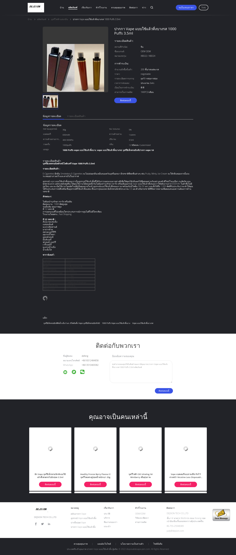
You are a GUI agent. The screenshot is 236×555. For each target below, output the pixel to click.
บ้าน (62, 7)
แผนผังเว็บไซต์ (104, 544)
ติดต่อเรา (133, 7)
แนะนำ (107, 526)
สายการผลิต (140, 522)
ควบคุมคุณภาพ (118, 7)
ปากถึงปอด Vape (78, 522)
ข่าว (144, 7)
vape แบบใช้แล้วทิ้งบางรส (142, 323)
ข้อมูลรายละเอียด (52, 116)
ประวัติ (107, 513)
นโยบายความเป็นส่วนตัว (132, 544)
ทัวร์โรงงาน (101, 7)
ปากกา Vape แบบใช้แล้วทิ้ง (83, 526)
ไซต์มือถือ (157, 544)
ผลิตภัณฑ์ (72, 7)
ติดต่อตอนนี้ (125, 100)
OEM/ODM (140, 513)
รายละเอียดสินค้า (76, 116)
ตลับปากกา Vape (78, 513)
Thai (203, 7)
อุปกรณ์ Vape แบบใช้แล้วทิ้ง (83, 518)
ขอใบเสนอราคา (186, 7)
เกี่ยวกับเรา (87, 7)
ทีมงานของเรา (110, 522)
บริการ (107, 517)
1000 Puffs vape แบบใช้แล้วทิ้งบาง (116, 323)
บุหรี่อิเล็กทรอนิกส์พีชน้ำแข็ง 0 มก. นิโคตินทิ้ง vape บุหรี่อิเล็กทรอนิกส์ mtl (71, 323)
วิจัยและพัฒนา (142, 517)
